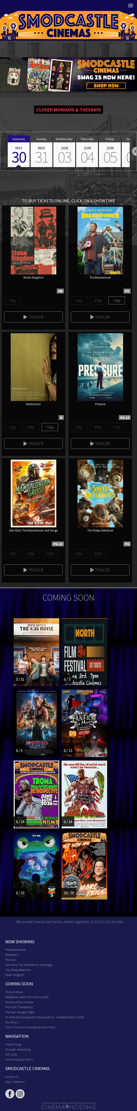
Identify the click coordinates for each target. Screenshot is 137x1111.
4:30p (98, 300)
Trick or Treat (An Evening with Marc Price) (30, 1027)
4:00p (98, 427)
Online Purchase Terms (19, 1059)
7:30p (116, 300)
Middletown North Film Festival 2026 (27, 997)
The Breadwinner (15, 949)
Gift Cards (11, 1054)
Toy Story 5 (11, 1022)
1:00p (79, 427)
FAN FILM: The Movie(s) (19, 1007)
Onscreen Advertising (18, 1049)
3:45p (98, 553)
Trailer (33, 317)
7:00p (12, 300)
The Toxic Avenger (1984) (19, 1012)
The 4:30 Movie (14, 992)
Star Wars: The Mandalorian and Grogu (28, 965)
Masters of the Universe (19, 1002)
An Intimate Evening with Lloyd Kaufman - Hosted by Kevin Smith (44, 1017)
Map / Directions (15, 1082)
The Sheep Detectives (18, 970)
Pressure (10, 960)
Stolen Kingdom (14, 975)
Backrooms (11, 955)
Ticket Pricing (13, 1044)
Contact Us (11, 1076)
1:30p (79, 300)
